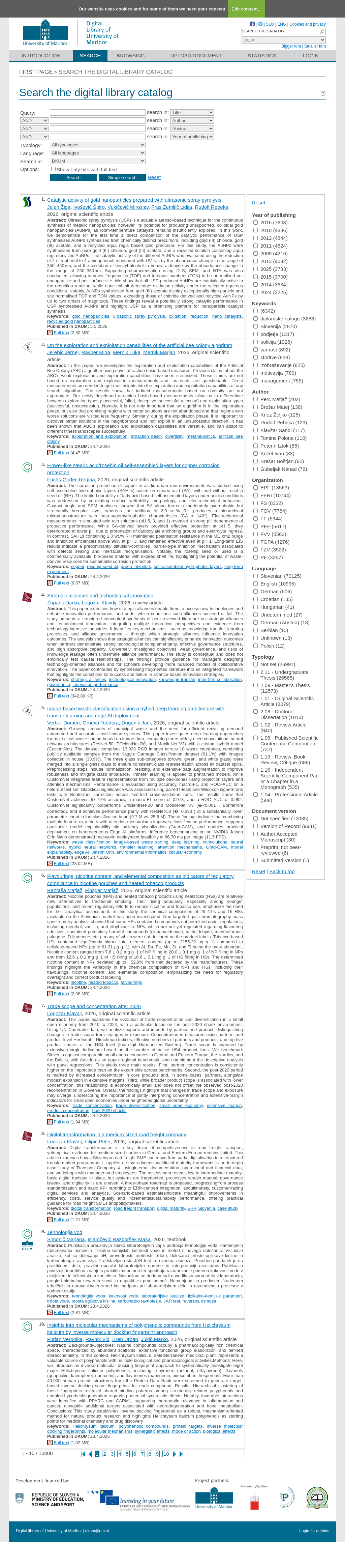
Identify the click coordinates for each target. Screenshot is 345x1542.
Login (311, 55)
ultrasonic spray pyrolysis (139, 316)
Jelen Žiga (58, 207)
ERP (191, 1208)
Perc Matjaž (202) (276, 399)
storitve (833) (271, 357)
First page (36, 72)
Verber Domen (63, 722)
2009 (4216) (270, 253)
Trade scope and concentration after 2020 (94, 1006)
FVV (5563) (269, 534)
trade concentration (92, 1105)
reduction (199, 316)
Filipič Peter (98, 1141)
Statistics (262, 55)
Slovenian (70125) (277, 576)
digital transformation (91, 1208)
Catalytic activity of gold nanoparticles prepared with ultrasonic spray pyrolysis (134, 200)
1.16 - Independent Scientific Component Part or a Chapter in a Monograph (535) (286, 778)
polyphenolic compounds (143, 1426)
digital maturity (171, 1208)
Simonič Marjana (66, 1239)
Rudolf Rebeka (211, 207)
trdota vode (58, 1301)
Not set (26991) (274, 664)
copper (77, 566)
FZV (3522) (269, 549)
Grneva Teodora (101, 722)
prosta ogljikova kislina (93, 1301)
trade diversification (135, 1105)
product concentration (68, 1110)
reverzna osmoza (199, 1301)
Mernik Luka (126, 352)
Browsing (131, 55)
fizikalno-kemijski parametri (215, 1295)
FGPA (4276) (271, 542)
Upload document (196, 55)
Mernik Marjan (159, 352)
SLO (270, 24)
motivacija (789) (274, 373)
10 (166, 1454)
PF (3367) (268, 557)
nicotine (78, 982)
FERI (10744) (272, 495)
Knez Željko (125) (276, 415)
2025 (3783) (270, 269)
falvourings (131, 982)
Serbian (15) (270, 630)
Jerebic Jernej (63, 352)
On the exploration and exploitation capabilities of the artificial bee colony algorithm (139, 345)
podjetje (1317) (273, 334)
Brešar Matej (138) (277, 407)
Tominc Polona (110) (280, 438)
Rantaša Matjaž (64, 890)
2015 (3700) (270, 277)
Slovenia (206, 1208)
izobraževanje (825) (279, 365)
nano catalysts (227, 316)
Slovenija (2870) (275, 326)
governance (58, 684)
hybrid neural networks (92, 847)
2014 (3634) (270, 284)
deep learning (185, 842)
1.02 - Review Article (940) (280, 727)
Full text (61, 332)
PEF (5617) (269, 526)
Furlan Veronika (65, 1339)
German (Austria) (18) (281, 622)
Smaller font (315, 46)
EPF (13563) (271, 487)
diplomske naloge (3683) (284, 318)
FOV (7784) (270, 511)
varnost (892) (271, 349)
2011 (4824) (270, 246)
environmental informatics (141, 852)
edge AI (81, 852)
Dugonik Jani (136, 722)
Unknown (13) (272, 638)
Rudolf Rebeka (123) (280, 422)
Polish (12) (269, 646)
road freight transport (134, 1208)
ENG (281, 24)
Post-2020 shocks (109, 1110)
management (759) (278, 380)
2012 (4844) (270, 238)
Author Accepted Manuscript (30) (275, 837)
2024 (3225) (270, 292)
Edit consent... (246, 8)
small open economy (180, 1105)
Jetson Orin (103, 852)
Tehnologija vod (64, 1232)
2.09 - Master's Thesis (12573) (281, 688)
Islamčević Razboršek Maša (119, 1239)
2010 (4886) (270, 230)
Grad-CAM (216, 847)
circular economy (185, 852)
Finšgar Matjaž (101, 890)
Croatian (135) (273, 599)
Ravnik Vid (97, 1339)
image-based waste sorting (141, 842)
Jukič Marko (154, 1339)
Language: (32, 153)
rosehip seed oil (102, 566)
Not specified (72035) (281, 818)
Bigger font (291, 46)
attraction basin (146, 436)
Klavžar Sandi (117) (279, 430)
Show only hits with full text (87, 169)
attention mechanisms (180, 847)
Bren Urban (125, 1339)
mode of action (186, 1431)
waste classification (91, 842)
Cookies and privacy (307, 24)
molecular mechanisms (110, 1431)
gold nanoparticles (90, 316)
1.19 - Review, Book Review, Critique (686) (281, 759)
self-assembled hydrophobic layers (188, 566)
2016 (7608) (270, 222)
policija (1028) (272, 342)
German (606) (272, 591)
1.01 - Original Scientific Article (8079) (283, 701)
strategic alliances (88, 679)
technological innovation (132, 679)
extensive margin (224, 1105)
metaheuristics (201, 436)
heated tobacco (103, 982)
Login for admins (314, 1531)
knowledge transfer (176, 679)
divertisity (174, 436)
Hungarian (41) (273, 607)
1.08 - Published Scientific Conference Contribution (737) (286, 743)
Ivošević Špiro (89, 207)
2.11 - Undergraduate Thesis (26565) (281, 675)
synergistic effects (152, 1431)
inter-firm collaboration (220, 679)
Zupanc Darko (63, 602)
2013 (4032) (270, 261)
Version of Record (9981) (285, 826)
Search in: (31, 161)
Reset (154, 177)
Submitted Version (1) (281, 860)
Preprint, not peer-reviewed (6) (277, 850)
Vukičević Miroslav (128, 207)
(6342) (264, 311)
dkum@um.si (97, 1531)
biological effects (219, 1431)
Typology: (31, 145)
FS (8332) (268, 503)
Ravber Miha (96, 352)
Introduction (41, 55)
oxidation (177, 316)
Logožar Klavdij (99, 602)
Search (90, 55)
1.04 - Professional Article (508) (285, 797)
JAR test (171, 1301)
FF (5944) (268, 518)
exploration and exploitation (99, 436)
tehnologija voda (88, 1295)
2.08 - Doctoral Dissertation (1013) (278, 714)
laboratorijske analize (163, 1295)
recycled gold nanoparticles (73, 321)
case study (227, 1208)
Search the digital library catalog (116, 72)
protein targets (187, 1426)
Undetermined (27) (278, 615)
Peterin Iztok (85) (276, 446)
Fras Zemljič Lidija (171, 207)
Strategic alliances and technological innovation (100, 595)
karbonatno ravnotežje (139, 1301)
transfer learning (137, 847)
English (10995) (274, 584)
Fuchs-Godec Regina (71, 479)
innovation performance (95, 684)
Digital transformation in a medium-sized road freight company (116, 1134)
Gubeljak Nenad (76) (280, 469)
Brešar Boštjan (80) (278, 461)
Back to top (281, 871)
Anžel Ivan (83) (273, 453)
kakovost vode (123, 1295)
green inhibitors (136, 566)
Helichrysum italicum (93, 1426)
